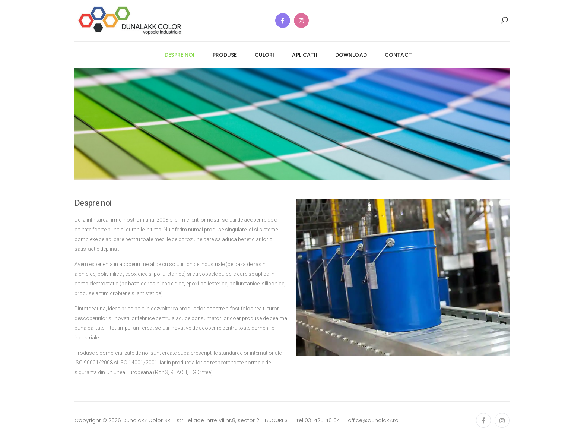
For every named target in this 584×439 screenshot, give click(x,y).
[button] (504, 20)
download (351, 55)
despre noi (179, 55)
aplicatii (304, 55)
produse (225, 55)
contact (398, 55)
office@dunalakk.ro (373, 420)
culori (264, 55)
